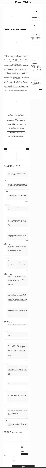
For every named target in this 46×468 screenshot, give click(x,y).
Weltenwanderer (20, 135)
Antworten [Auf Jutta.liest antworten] (26, 240)
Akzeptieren (24, 466)
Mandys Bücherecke (23, 2)
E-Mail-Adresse (13, 443)
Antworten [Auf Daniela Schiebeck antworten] (26, 212)
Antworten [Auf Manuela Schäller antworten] (26, 201)
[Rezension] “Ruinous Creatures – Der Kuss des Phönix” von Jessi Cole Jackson (36, 38)
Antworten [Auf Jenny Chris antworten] (26, 318)
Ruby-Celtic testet (20, 132)
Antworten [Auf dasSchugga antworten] (26, 188)
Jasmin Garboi (6, 321)
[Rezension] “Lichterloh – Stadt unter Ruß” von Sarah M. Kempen (36, 83)
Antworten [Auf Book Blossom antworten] (26, 360)
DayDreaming (5, 257)
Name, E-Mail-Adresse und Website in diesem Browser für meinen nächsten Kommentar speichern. (22, 449)
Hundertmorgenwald (6, 405)
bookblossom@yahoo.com (11, 357)
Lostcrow (5, 389)
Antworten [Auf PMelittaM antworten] (26, 429)
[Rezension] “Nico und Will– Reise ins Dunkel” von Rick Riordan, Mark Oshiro (37, 70)
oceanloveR (33, 78)
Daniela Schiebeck (6, 204)
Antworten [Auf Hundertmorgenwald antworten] (26, 417)
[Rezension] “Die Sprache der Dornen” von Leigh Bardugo (21, 159)
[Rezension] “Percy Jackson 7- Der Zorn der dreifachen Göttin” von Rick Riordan (36, 66)
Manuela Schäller (6, 191)
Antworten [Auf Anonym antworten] (26, 254)
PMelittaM (5, 420)
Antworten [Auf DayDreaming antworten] (26, 270)
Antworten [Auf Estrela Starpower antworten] (26, 386)
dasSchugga (5, 180)
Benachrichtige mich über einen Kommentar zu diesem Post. (5, 456)
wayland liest (5, 363)
